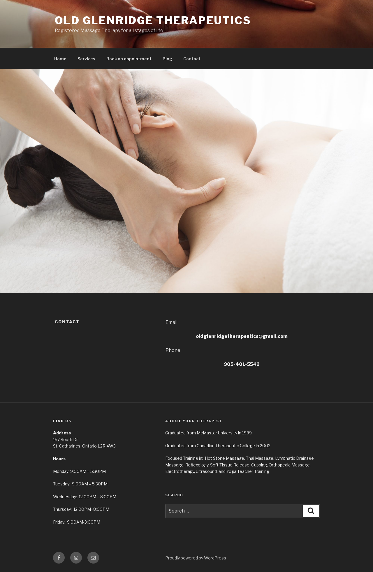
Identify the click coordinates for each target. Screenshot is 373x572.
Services (86, 58)
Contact (191, 58)
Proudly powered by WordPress (195, 557)
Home (60, 58)
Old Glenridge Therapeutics (153, 20)
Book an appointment (129, 58)
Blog (167, 58)
